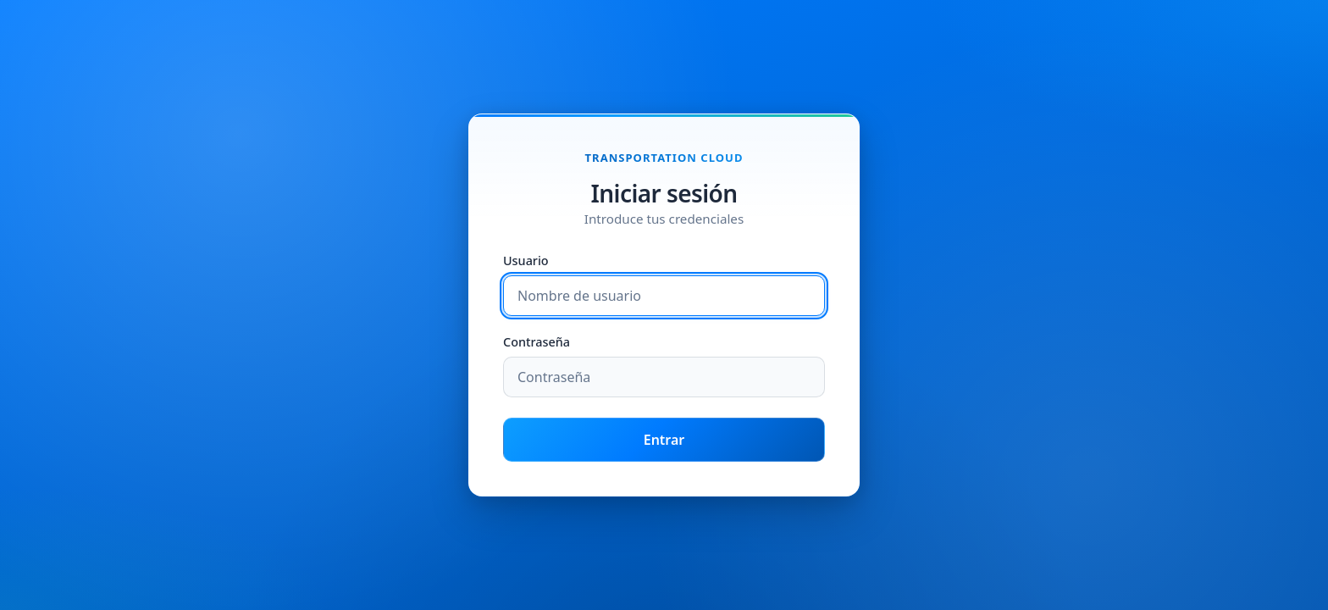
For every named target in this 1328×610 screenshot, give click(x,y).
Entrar (664, 439)
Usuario (526, 261)
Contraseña (536, 343)
